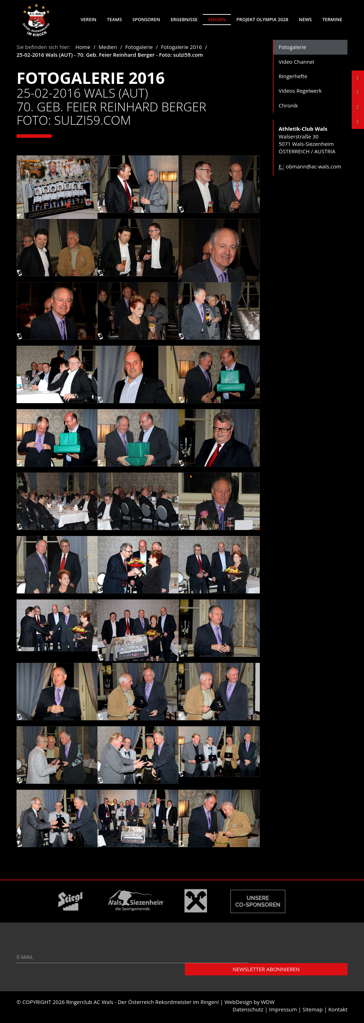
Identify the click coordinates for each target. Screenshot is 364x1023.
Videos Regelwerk (300, 93)
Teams (114, 19)
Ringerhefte (293, 78)
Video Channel (296, 63)
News (305, 19)
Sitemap (312, 1011)
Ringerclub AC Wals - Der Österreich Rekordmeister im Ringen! (142, 1004)
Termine (332, 19)
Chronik (288, 107)
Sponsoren (146, 19)
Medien (217, 19)
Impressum (283, 1011)
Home (82, 49)
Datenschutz (248, 1011)
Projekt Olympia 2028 (262, 19)
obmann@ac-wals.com (313, 168)
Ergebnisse (184, 19)
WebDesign (238, 1004)
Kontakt (337, 1011)
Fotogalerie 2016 (181, 49)
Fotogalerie (139, 49)
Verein (88, 19)
